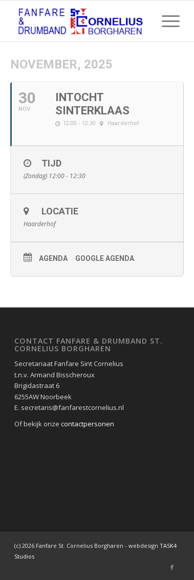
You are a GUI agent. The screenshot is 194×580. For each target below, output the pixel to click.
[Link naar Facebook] (172, 567)
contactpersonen (87, 423)
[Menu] (166, 21)
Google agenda (104, 258)
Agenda (53, 258)
